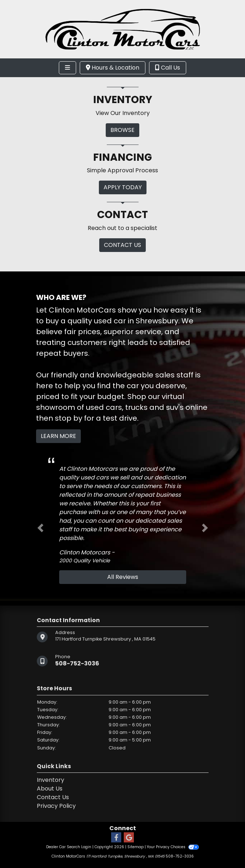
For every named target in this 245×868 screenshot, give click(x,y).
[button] (40, 527)
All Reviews (122, 577)
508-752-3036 (77, 663)
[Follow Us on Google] (129, 837)
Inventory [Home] (50, 780)
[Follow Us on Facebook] (116, 837)
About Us (49, 788)
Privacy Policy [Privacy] (56, 806)
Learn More (58, 436)
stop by (68, 418)
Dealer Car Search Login (68, 847)
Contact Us (53, 797)
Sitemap (135, 847)
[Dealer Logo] (122, 29)
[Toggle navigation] (67, 67)
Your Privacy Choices (172, 847)
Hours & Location (112, 67)
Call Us (167, 67)
